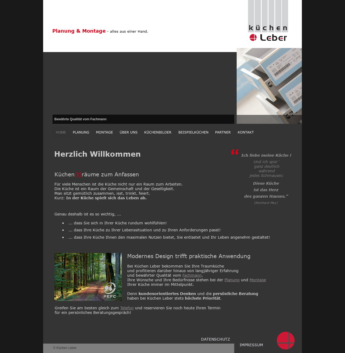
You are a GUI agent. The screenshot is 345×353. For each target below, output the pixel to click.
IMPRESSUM (251, 344)
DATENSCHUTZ (215, 339)
